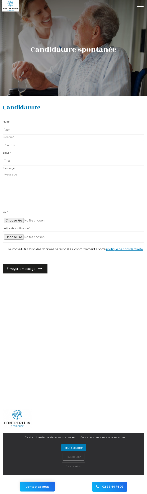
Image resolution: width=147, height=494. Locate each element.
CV (5, 212)
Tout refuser (73, 457)
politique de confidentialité (124, 249)
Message (9, 168)
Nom (6, 121)
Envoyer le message (21, 269)
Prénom (8, 137)
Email (7, 152)
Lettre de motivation (16, 228)
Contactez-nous (37, 487)
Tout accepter (73, 448)
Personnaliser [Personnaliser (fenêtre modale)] (73, 466)
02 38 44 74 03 (109, 486)
